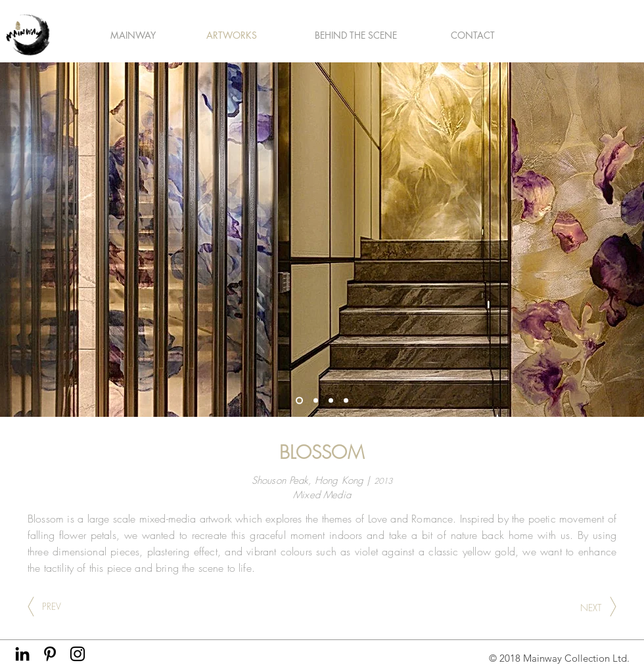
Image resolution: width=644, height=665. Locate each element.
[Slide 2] (331, 400)
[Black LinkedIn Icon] (22, 654)
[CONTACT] (473, 35)
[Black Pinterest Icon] (50, 654)
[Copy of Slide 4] (315, 400)
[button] (132, 35)
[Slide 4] (346, 400)
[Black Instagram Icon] (77, 654)
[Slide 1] (299, 400)
